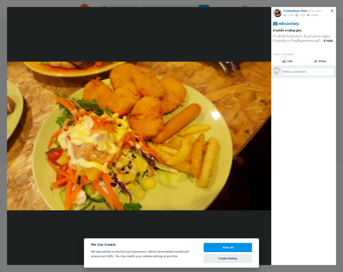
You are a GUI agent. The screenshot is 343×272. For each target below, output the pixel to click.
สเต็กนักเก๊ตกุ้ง (288, 23)
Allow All (227, 247)
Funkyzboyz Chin (295, 11)
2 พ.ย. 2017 (315, 11)
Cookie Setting (228, 258)
